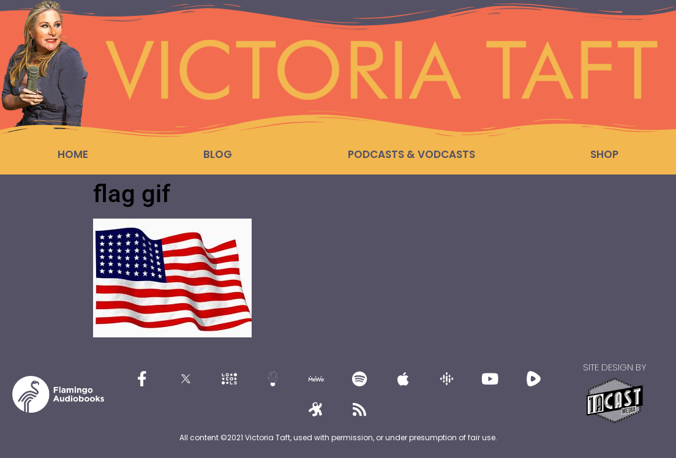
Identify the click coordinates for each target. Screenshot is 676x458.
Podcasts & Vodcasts (411, 154)
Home (73, 154)
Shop (604, 154)
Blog (217, 154)
